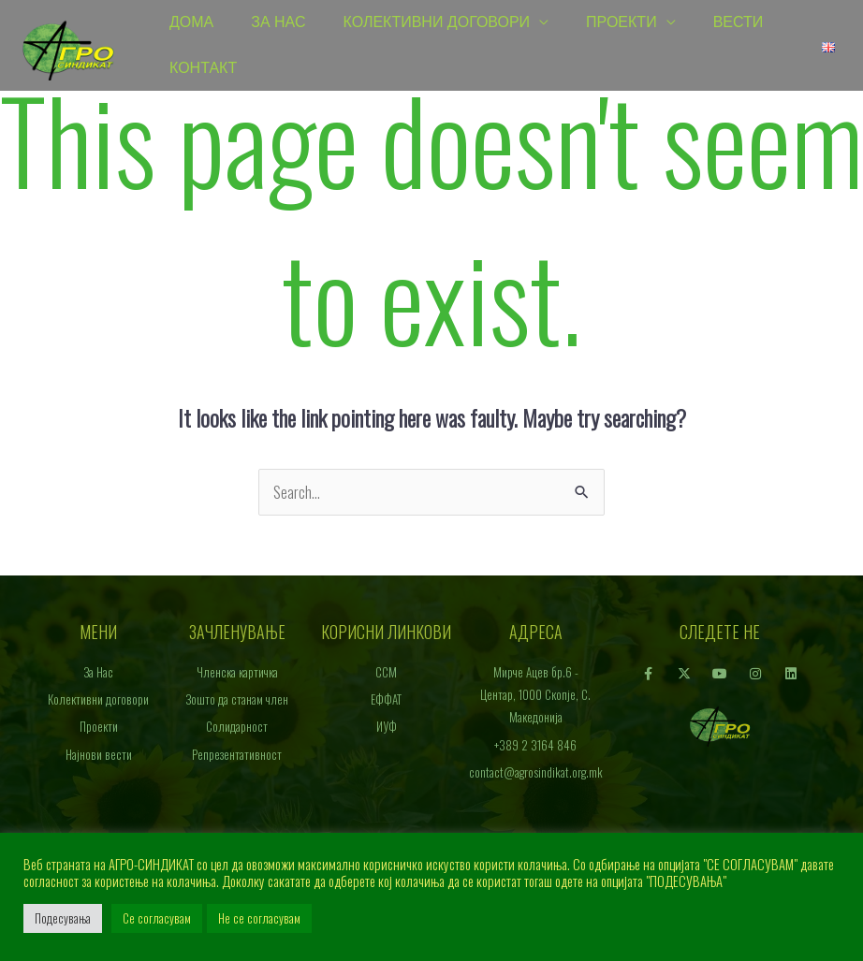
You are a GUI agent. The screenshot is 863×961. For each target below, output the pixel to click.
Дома (191, 23)
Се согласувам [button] (157, 918)
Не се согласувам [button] (259, 918)
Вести (738, 23)
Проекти (621, 23)
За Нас (278, 23)
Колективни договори (437, 23)
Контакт (203, 70)
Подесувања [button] (63, 918)
